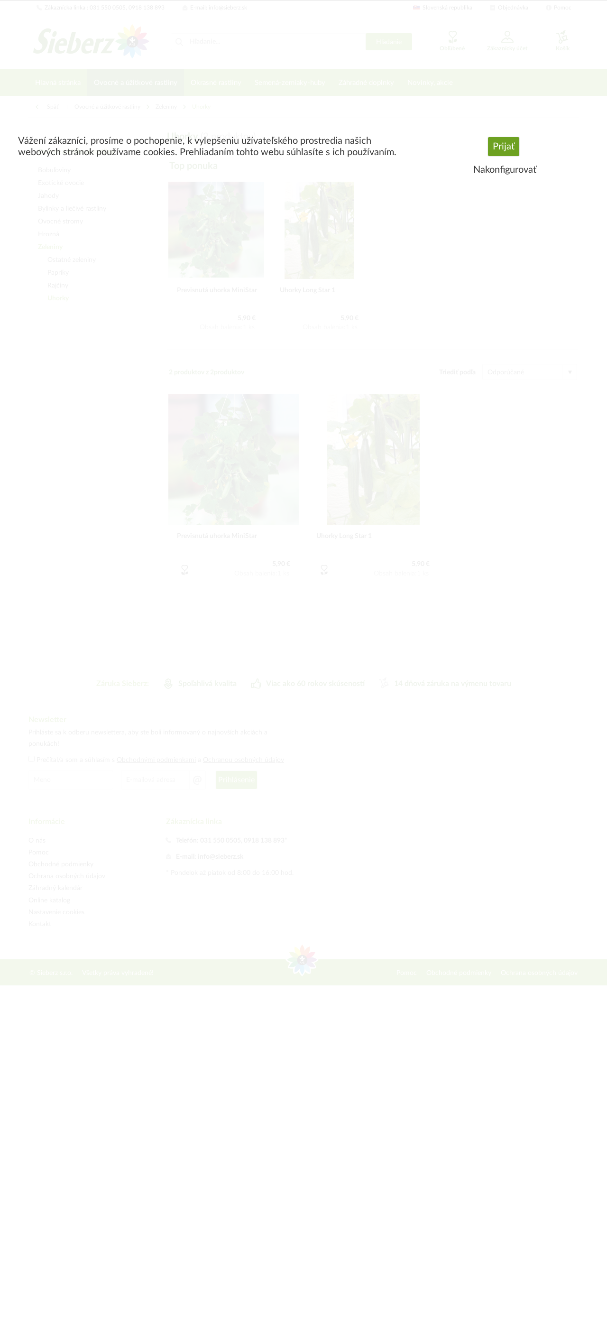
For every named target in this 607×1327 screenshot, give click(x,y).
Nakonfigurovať (504, 170)
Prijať (504, 146)
